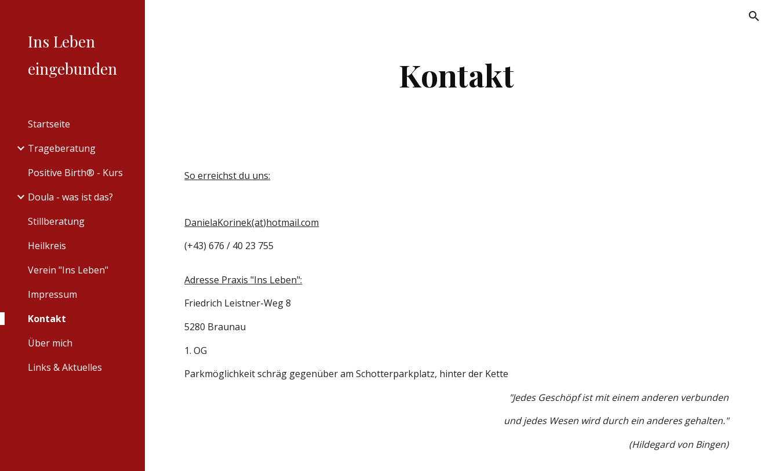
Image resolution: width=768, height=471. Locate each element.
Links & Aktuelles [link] (65, 367)
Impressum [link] (52, 294)
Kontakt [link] (47, 318)
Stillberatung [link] (56, 221)
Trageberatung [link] (62, 148)
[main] (456, 75)
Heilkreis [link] (47, 245)
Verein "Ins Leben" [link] (68, 270)
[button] (754, 16)
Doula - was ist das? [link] (70, 197)
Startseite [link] (49, 124)
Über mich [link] (50, 343)
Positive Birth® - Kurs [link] (75, 172)
